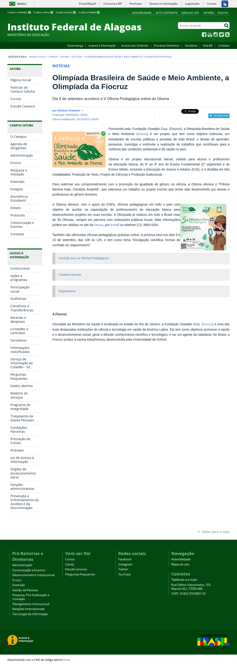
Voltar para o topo (216, 531)
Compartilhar (221, 115)
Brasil (22, 4)
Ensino (17, 580)
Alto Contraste (166, 12)
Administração (22, 565)
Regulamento (67, 291)
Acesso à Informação (102, 45)
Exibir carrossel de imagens (95, 133)
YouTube (210, 34)
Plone (66, 660)
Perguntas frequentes (80, 574)
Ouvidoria (191, 45)
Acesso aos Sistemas (134, 45)
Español (209, 12)
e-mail (114, 225)
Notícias (77, 56)
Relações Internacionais (28, 609)
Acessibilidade (141, 12)
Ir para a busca (66, 12)
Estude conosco (76, 569)
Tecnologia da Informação (30, 614)
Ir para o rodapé (89, 12)
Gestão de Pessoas (25, 590)
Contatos (224, 45)
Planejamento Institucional (30, 604)
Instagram (215, 34)
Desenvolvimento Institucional (33, 575)
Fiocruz (207, 324)
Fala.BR (207, 45)
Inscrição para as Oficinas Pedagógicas (84, 258)
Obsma (142, 134)
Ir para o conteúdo (19, 12)
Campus (53, 56)
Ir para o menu (43, 12)
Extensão (18, 585)
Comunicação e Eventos (28, 570)
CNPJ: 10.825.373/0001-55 (188, 594)
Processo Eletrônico (166, 45)
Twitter (221, 34)
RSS (227, 34)
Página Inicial (37, 56)
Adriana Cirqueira (68, 110)
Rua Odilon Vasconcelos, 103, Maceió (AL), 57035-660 (191, 587)
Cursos (70, 559)
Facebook (204, 34)
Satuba (64, 56)
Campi (69, 564)
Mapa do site (190, 12)
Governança (75, 45)
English (223, 12)
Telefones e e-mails (184, 580)
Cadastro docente (70, 274)
